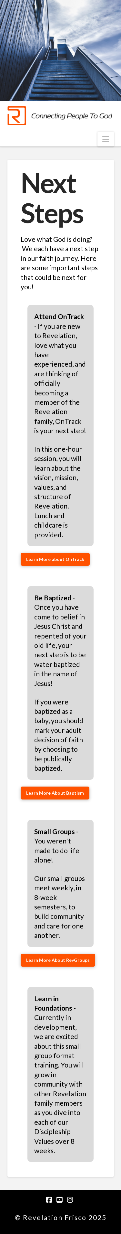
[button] (105, 139)
